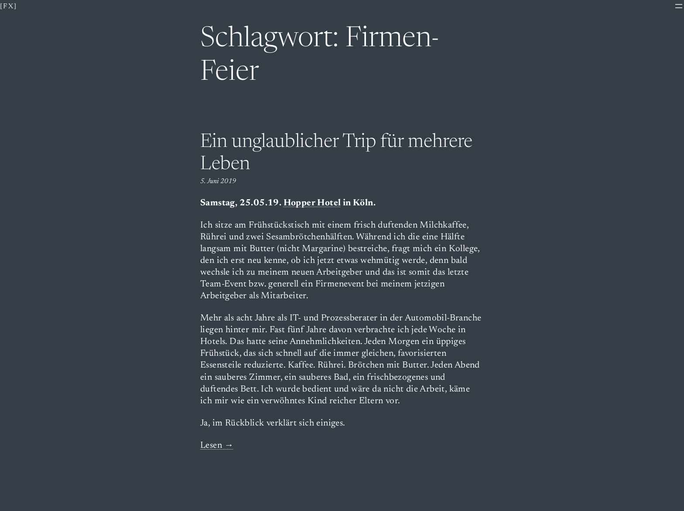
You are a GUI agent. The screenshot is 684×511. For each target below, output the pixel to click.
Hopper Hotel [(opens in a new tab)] (312, 203)
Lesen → (217, 445)
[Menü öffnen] (679, 6)
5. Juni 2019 (218, 181)
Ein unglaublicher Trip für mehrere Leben (336, 153)
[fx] (8, 6)
